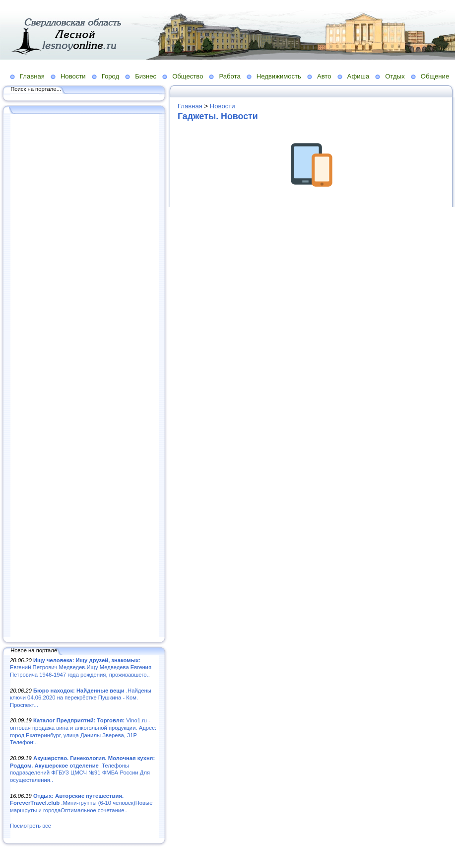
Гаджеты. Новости (218, 116)
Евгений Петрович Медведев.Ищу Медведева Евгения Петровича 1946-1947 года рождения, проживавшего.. (80, 667)
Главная (32, 76)
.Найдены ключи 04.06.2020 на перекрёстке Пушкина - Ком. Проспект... (80, 698)
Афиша (358, 76)
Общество (187, 76)
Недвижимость (279, 76)
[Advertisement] (84, 376)
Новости (73, 76)
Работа (229, 76)
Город (110, 76)
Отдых (394, 76)
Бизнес (145, 76)
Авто (324, 76)
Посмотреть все (30, 826)
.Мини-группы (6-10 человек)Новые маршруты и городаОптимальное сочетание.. (81, 803)
